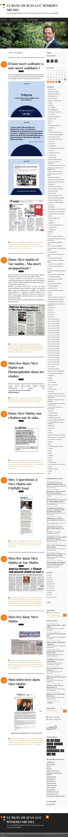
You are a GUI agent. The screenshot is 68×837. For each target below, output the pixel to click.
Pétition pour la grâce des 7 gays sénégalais (56, 400)
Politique (57, 740)
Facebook (50, 204)
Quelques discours (51, 776)
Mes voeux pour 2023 (53, 357)
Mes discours (51, 307)
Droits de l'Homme (53, 191)
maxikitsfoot (50, 518)
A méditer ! (50, 703)
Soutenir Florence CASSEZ (55, 439)
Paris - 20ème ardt (52, 384)
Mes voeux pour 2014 (53, 339)
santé (40, 666)
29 (56, 81)
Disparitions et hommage (54, 186)
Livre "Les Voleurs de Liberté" (55, 236)
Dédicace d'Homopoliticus (55, 159)
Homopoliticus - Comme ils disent (56, 209)
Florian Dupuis (51, 554)
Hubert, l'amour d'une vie (53, 770)
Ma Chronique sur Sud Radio (55, 279)
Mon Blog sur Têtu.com (53, 791)
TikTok (50, 453)
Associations (51, 114)
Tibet (49, 450)
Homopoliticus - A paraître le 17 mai (56, 796)
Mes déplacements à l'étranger (56, 299)
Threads (50, 448)
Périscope (50, 391)
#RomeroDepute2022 (53, 94)
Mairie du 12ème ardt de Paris (55, 290)
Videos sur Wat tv (51, 787)
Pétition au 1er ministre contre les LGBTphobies (56, 396)
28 (53, 81)
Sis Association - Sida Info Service (56, 437)
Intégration (51, 222)
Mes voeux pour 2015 (53, 341)
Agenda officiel (50, 762)
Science (50, 432)
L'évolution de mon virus (23, 462)
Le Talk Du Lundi (52, 227)
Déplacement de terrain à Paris (56, 182)
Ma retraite (51, 281)
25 (65, 79)
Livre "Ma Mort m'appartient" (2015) (30, 599)
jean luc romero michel (53, 750)
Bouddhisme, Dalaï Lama (54, 125)
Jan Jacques (50, 491)
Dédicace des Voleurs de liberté (56, 179)
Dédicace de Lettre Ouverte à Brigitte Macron (55, 168)
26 (48, 81)
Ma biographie (32, 20)
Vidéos (50, 466)
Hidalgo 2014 (51, 207)
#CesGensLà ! (51, 89)
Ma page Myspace (51, 781)
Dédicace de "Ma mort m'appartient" (34, 597)
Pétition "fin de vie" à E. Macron (56, 393)
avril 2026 (49, 575)
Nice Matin (23, 733)
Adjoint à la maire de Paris (54, 100)
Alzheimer (50, 105)
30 (59, 81)
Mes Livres (32, 244)
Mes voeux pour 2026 (53, 364)
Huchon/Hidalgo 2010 (53, 218)
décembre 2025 (51, 584)
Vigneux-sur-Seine (53, 469)
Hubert (50, 216)
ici (18, 733)
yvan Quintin (50, 527)
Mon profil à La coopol (52, 794)
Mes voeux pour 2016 (53, 344)
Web (49, 473)
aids (9, 668)
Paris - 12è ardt (52, 382)
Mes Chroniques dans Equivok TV (56, 297)
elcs (27, 466)
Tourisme (50, 455)
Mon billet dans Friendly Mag (55, 373)
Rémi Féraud (51, 425)
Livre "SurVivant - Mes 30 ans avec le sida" (56, 249)
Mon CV (49, 766)
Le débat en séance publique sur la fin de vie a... (56, 520)
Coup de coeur (29, 460)
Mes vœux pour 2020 (53, 368)
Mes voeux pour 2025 (53, 362)
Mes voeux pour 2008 (53, 325)
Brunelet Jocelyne (52, 499)
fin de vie (18, 351)
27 (50, 81)
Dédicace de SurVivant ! (54, 177)
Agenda (50, 103)
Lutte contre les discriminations (56, 274)
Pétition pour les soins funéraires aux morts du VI (56, 404)
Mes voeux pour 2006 (53, 321)
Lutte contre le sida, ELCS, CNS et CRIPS (33, 662)
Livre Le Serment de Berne (28, 346)
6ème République (52, 98)
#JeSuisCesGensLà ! (53, 91)
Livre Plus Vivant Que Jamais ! (55, 266)
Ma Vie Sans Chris (52, 288)
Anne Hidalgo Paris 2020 (54, 112)
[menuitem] (4, 20)
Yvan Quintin (50, 483)
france (36, 666)
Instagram (50, 220)
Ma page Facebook (51, 783)
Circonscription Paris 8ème (55, 139)
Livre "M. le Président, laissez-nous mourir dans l (56, 239)
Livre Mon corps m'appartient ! (56, 264)
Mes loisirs (51, 316)
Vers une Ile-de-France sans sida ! (56, 464)
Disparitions (51, 184)
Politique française (37, 399)
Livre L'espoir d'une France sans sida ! (55, 255)
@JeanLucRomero (51, 55)
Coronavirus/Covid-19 (54, 152)
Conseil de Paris (52, 146)
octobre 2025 (50, 588)
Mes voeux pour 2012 (53, 334)
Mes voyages (51, 366)
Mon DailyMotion (51, 778)
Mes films (50, 310)
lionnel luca (31, 466)
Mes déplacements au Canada (55, 301)
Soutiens (50, 441)
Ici (43, 388)
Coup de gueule (29, 398)
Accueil (4, 20)
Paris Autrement (52, 389)
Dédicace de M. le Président (55, 171)
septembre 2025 (51, 590)
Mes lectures (51, 312)
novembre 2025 (51, 586)
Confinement (51, 143)
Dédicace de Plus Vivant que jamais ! (55, 174)
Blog (49, 123)
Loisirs (50, 268)
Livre (49, 234)
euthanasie (18, 248)
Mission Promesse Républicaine (56, 371)
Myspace (50, 380)
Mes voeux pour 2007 (53, 323)
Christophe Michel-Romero (55, 132)
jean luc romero (22, 401)
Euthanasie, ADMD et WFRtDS (32, 242)
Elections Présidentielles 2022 (56, 198)
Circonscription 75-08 (53, 137)
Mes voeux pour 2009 (53, 328)
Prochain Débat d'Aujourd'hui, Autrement (55, 422)
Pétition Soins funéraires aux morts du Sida (55, 407)
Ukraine (50, 459)
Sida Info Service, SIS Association (56, 435)
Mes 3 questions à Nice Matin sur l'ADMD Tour (22, 484)
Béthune (50, 121)
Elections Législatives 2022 (55, 195)
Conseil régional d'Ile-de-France (56, 148)
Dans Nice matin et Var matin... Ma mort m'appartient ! (24, 264)
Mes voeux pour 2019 (53, 350)
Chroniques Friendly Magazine (55, 134)
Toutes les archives (52, 597)
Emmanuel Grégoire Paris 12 (55, 200)
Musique (50, 377)
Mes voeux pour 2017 (53, 346)
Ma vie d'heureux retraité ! (55, 283)
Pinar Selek (51, 410)
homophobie (14, 401)
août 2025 (49, 592)
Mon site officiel (16, 20)
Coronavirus (51, 150)
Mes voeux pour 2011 (53, 332)
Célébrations (51, 127)
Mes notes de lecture (53, 319)
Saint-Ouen (51, 428)
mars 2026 (49, 577)
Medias (28, 244)
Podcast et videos (53, 413)
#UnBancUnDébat (52, 96)
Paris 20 (50, 387)
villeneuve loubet (18, 466)
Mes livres (49, 768)
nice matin (36, 246)
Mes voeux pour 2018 (53, 348)
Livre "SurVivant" (52, 252)
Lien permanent (13, 242)
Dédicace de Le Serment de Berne (33, 344)
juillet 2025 (49, 594)
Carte (48, 602)
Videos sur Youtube (52, 785)
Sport (49, 444)
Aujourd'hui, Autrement (54, 116)
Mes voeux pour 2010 (53, 330)
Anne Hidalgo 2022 (53, 109)
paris (52, 740)
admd (21, 351)
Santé (27, 246)
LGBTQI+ (17, 399)
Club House (51, 141)
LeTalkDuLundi (52, 229)
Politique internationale (19, 246)
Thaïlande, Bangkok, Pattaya (55, 446)
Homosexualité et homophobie (15, 662)
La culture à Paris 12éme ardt (55, 225)
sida (25, 466)
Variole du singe (52, 462)
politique (32, 666)
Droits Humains (52, 193)
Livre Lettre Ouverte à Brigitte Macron (55, 261)
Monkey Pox (51, 375)
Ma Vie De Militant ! (21, 244)
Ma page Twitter (51, 789)
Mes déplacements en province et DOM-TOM (22, 347)
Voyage (50, 471)
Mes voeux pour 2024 (53, 359)
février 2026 (50, 579)
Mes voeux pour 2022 (53, 355)
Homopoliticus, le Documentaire (56, 211)
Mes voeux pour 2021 (53, 353)
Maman (50, 292)
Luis (48, 545)
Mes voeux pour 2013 (53, 337)
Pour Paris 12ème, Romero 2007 (56, 419)
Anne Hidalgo (51, 107)
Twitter (50, 457)
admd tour (37, 544)
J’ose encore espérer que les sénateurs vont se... (55, 528)
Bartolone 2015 (52, 118)
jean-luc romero (30, 544)
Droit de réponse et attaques (55, 188)
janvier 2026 (50, 581)
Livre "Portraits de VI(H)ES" (55, 246)
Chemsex (50, 130)
